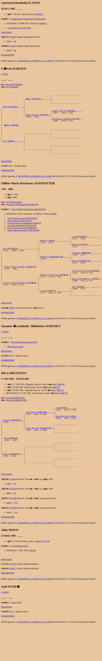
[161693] (5, 628)
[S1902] (12, 37)
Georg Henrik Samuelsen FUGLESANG (28, 19)
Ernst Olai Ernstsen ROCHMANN (22, 239)
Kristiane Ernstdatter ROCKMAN (21, 237)
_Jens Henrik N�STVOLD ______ (40, 436)
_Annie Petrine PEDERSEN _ (37, 118)
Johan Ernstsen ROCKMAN (19, 232)
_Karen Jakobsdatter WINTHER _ (86, 298)
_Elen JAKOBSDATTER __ (13, 486)
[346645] (43, 23)
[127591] (5, 355)
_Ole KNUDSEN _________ (66, 431)
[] (5, 37)
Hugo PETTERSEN (14, 84)
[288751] (60, 414)
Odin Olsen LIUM (15, 370)
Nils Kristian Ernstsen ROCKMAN (22, 230)
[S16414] (13, 515)
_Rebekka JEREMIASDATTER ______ (54, 272)
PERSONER (6, 32)
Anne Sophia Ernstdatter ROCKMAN (23, 242)
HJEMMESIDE (7, 55)
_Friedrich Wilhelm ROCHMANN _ (86, 289)
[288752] (64, 417)
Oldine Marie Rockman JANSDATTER (20, 284)
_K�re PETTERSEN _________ (38, 99)
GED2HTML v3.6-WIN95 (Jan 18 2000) (35, 61)
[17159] (4, 74)
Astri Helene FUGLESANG (19, 28)
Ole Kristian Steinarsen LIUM (24, 366)
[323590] (53, 225)
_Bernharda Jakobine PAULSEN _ (66, 123)
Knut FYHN (16, 638)
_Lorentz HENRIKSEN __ (13, 446)
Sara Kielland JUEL (19, 581)
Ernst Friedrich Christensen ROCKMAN (28, 221)
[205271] (39, 14)
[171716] (46, 577)
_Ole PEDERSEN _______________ (86, 308)
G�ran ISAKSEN (12, 130)
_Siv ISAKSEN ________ (13, 150)
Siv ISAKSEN (12, 87)
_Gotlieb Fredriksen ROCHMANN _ (54, 294)
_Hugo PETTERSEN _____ (13, 109)
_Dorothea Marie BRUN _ (66, 441)
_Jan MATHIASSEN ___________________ (20, 263)
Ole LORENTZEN (11, 467)
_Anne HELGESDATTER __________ (86, 277)
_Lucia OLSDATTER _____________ (54, 313)
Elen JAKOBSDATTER (16, 424)
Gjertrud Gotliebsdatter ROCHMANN (22, 216)
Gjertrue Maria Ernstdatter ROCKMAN (24, 235)
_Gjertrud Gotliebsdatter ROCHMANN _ (20, 303)
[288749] (61, 408)
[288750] (56, 411)
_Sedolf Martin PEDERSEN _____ (66, 114)
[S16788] (13, 534)
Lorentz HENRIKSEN (15, 421)
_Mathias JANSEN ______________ (54, 253)
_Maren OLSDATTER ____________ (86, 258)
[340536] (32, 586)
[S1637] (12, 599)
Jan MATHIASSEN (14, 214)
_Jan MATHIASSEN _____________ (86, 248)
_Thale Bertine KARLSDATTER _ (39, 455)
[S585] (12, 331)
